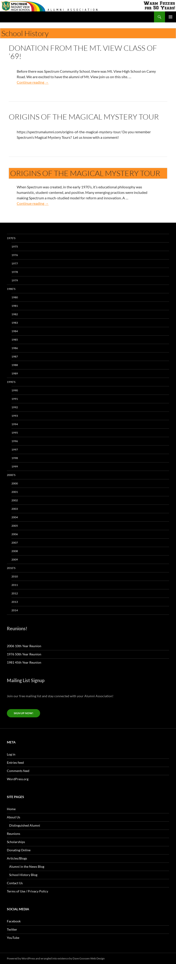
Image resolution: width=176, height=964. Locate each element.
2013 (14, 602)
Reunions (13, 834)
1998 (14, 458)
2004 (14, 517)
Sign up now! (23, 713)
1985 (14, 339)
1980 (14, 297)
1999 (14, 466)
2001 (14, 492)
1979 (14, 280)
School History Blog (23, 875)
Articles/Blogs (17, 858)
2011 (14, 585)
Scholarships (16, 842)
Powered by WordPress (21, 958)
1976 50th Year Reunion (24, 654)
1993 (14, 415)
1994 (14, 424)
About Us (13, 817)
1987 (14, 356)
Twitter (12, 929)
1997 (14, 449)
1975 (14, 246)
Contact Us (15, 883)
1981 (14, 305)
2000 (14, 483)
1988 (14, 365)
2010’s (11, 568)
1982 (14, 314)
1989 (14, 373)
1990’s (11, 382)
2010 (14, 576)
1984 (14, 331)
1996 (14, 441)
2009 (14, 559)
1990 (14, 390)
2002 (14, 500)
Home (11, 809)
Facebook (14, 921)
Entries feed (15, 762)
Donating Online (18, 850)
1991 (14, 399)
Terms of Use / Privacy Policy (27, 891)
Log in (11, 754)
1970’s (11, 238)
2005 (14, 525)
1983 (14, 322)
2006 (14, 534)
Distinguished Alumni (24, 825)
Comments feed (18, 771)
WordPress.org (17, 779)
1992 (14, 407)
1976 (14, 255)
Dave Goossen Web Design (89, 958)
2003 (14, 508)
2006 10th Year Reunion (24, 646)
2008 (14, 551)
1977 (14, 263)
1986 (14, 348)
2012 (14, 593)
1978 (14, 272)
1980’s (11, 289)
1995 (14, 432)
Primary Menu (170, 16)
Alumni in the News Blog (26, 866)
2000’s (11, 475)
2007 (14, 542)
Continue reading (33, 82)
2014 (14, 610)
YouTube (13, 938)
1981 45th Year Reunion (24, 662)
